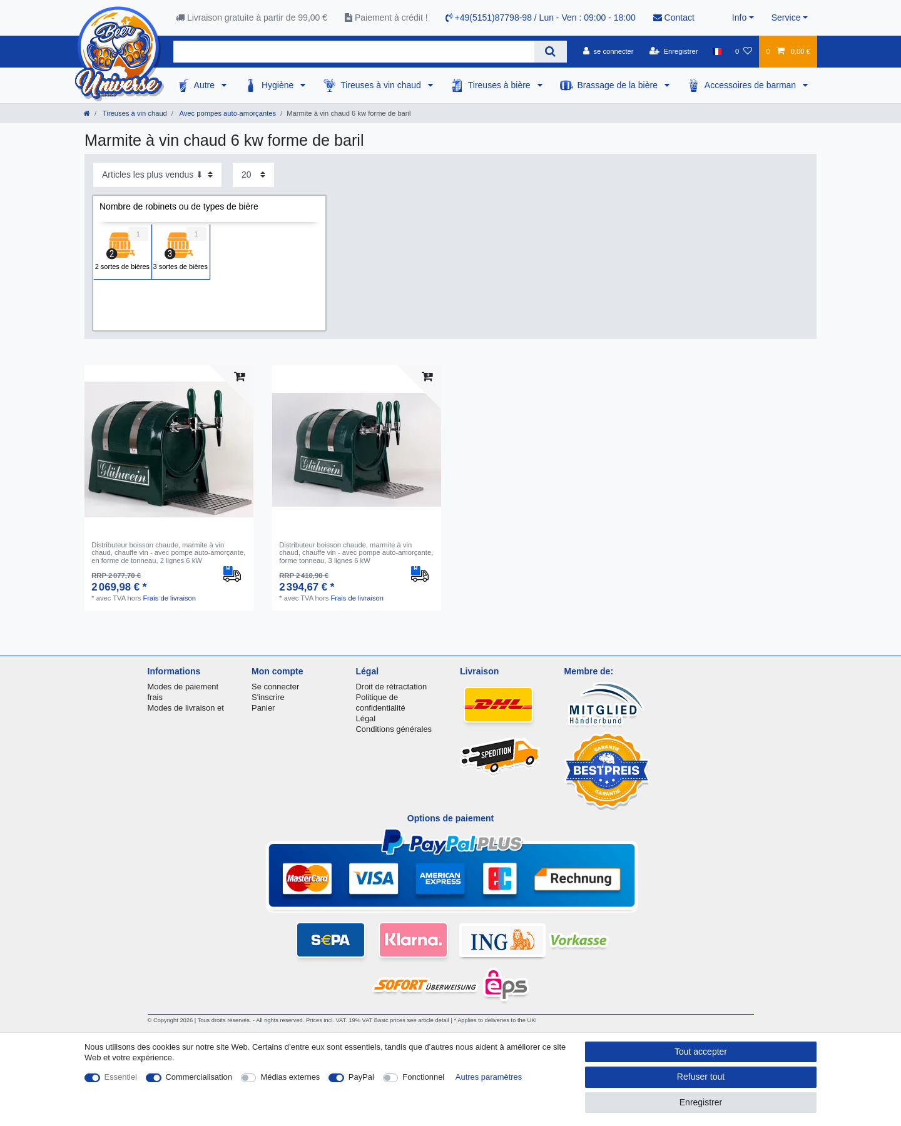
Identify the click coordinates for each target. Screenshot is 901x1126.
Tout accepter (700, 1052)
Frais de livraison (169, 598)
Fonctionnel (423, 1077)
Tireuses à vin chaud (382, 85)
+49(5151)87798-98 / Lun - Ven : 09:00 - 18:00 (540, 18)
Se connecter (275, 686)
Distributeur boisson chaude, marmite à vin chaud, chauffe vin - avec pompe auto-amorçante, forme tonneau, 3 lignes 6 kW (356, 552)
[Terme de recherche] (353, 52)
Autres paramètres (489, 1077)
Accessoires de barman (751, 85)
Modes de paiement (183, 686)
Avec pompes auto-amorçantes (227, 113)
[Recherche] (550, 52)
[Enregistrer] (674, 51)
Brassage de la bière (619, 85)
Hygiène (279, 85)
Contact (674, 18)
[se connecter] (608, 51)
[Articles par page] (253, 175)
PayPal (361, 1077)
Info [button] (739, 18)
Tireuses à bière (500, 85)
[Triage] (157, 175)
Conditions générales (394, 729)
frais (155, 697)
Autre (205, 85)
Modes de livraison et (186, 708)
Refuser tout (701, 1077)
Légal (366, 718)
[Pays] (716, 51)
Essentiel (121, 1077)
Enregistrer (701, 1102)
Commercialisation (199, 1077)
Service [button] (786, 18)
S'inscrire (268, 697)
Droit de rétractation (391, 686)
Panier (263, 708)
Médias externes (290, 1077)
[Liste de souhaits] (743, 51)
